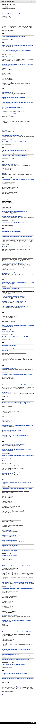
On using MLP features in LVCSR (8, 331)
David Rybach (4, 218)
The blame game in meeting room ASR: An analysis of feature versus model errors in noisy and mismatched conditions (17, 65)
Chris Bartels (19, 26)
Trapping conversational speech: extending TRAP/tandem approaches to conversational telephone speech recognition (18, 326)
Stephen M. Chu (20, 136)
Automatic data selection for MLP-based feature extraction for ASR (14, 296)
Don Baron (8, 351)
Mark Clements (6, 574)
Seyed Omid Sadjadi (29, 59)
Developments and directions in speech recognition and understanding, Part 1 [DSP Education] (17, 173)
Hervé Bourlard (14, 292)
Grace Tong (29, 655)
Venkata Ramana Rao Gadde (23, 264)
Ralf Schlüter (15, 218)
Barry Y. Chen (4, 284)
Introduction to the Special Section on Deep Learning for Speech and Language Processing (16, 119)
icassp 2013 (4, 54)
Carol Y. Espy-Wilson (5, 240)
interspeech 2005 (5, 298)
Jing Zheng (25, 217)
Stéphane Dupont (18, 369)
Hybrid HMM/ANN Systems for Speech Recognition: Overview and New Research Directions (16, 483)
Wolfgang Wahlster (6, 259)
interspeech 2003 (5, 348)
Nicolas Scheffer (7, 60)
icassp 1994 (4, 657)
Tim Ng (33, 265)
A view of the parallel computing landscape (10, 164)
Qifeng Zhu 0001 (10, 289)
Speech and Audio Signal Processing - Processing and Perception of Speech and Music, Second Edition (18, 130)
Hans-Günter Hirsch (23, 655)
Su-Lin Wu (4, 468)
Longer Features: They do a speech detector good (11, 113)
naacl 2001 (4, 396)
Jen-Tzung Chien (20, 121)
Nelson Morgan (10, 37)
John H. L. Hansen (14, 27)
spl (2, 532)
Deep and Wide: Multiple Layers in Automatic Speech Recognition (14, 97)
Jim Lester (28, 240)
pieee (3, 607)
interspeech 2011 (5, 144)
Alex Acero (8, 239)
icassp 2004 (4, 329)
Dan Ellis (12, 131)
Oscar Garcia (17, 574)
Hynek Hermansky (19, 291)
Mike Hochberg (7, 688)
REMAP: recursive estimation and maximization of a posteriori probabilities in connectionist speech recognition (16, 566)
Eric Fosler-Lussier (5, 426)
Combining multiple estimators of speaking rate (10, 460)
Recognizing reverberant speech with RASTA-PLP (11, 494)
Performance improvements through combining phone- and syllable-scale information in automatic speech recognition (18, 473)
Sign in (32, 1)
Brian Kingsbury (4, 136)
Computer (3, 559)
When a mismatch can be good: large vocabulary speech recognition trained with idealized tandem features (16, 205)
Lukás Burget (12, 369)
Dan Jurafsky (8, 16)
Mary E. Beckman (22, 573)
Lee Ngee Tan (13, 60)
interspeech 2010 (5, 153)
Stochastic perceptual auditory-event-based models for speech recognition (15, 659)
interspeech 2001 (5, 389)
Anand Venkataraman (15, 267)
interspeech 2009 (5, 188)
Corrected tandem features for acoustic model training (12, 199)
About (2, 722)
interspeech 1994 (5, 662)
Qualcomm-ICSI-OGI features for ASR (9, 368)
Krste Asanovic (4, 165)
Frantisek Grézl (10, 274)
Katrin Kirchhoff (20, 218)
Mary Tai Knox (4, 212)
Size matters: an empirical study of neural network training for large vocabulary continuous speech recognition (16, 420)
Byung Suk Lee (9, 59)
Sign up (34, 1)
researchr (2, 1)
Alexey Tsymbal (15, 187)
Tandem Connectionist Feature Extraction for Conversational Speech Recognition (16, 336)
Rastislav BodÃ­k (10, 165)
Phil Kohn (18, 688)
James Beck (21, 622)
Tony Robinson (4, 687)
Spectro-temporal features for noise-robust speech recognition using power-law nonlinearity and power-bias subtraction (16, 51)
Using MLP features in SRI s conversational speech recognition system (15, 306)
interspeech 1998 (5, 453)
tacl (2, 17)
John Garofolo (19, 240)
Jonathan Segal (16, 583)
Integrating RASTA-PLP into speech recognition (10, 654)
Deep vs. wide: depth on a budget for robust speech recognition (13, 77)
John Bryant (9, 258)
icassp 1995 (4, 586)
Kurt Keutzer (26, 165)
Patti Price (4, 577)
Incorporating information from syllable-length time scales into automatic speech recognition (16, 466)
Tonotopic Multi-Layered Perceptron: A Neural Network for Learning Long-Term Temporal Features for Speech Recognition (18, 283)
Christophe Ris (10, 491)
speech (3, 406)
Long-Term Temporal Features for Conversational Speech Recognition (14, 320)
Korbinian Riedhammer (20, 83)
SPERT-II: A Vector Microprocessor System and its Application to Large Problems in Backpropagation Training (17, 621)
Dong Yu (3, 121)
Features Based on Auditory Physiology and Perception (12, 107)
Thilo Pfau (6, 353)
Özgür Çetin (9, 232)
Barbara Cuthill (31, 239)
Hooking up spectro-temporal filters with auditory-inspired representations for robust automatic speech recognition (17, 92)
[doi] (10, 17)
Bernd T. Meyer (4, 93)
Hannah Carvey (19, 358)
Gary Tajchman (31, 583)
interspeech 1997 (5, 492)
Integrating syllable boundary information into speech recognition (14, 510)
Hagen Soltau (10, 136)
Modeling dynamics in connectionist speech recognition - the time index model (16, 649)
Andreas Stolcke (20, 217)
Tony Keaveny (21, 165)
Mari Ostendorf (4, 267)
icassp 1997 (4, 497)
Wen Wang (15, 26)
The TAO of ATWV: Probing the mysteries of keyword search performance (15, 82)
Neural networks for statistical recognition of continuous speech (13, 605)
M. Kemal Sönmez (23, 289)
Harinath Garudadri (24, 369)
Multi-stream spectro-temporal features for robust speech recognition (14, 222)
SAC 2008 (4, 208)
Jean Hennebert (5, 491)
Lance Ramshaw (24, 241)
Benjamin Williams (19, 60)
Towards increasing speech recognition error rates (11, 535)
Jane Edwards (13, 351)
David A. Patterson (15, 166)
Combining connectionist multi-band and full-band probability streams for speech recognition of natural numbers (16, 450)
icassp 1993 (4, 682)
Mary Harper (4, 239)
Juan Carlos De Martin (15, 411)
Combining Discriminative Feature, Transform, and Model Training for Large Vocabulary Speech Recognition (17, 247)
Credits (9, 722)
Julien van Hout (10, 26)
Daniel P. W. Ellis (20, 393)
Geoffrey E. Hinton (8, 121)
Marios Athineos (19, 292)
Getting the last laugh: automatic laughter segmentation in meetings (14, 211)
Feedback (26, 722)
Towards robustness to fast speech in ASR (9, 550)
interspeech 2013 (5, 47)
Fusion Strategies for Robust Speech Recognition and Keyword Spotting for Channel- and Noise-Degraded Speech (17, 24)
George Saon (15, 136)
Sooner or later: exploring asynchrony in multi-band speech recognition (15, 435)
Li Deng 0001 (10, 174)
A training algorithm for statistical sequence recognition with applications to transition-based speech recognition (17, 530)
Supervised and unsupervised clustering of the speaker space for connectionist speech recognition (17, 679)
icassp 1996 (4, 553)
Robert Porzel (20, 258)
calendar (9, 1)
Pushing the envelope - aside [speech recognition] (11, 288)
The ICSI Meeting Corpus (6, 350)
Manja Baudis (25, 258)
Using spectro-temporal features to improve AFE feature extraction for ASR (15, 150)
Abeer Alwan (4, 27)
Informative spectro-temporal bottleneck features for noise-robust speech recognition (17, 45)
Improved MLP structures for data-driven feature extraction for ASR (14, 301)
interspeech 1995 (5, 569)
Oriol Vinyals (4, 78)
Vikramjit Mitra (4, 26)
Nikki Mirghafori (15, 212)
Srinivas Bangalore (14, 239)
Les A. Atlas (16, 573)
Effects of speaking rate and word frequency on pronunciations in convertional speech (17, 425)
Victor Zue (4, 578)
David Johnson (26, 622)
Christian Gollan (10, 218)
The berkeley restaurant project (7, 643)
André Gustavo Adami (6, 369)
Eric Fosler (26, 583)
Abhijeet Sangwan (27, 27)
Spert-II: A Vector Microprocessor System (9, 555)
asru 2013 (4, 84)
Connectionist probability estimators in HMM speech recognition (13, 664)
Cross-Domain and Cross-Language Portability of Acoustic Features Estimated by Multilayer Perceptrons (16, 273)
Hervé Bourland (10, 616)
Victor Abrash (28, 634)
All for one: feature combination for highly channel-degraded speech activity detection (17, 56)
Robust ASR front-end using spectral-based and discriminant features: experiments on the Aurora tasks (17, 385)
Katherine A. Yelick (8, 168)
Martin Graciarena (31, 217)
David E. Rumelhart (22, 634)
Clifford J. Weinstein (24, 577)
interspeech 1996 (5, 521)
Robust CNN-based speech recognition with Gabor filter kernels (13, 36)
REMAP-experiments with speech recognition (10, 545)
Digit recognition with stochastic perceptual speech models (12, 610)
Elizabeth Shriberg (12, 353)
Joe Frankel (4, 232)
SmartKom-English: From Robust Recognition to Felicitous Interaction (14, 256)
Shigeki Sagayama (27, 121)
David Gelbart (4, 187)
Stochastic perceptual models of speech (9, 615)
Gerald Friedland (9, 156)
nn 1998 (3, 486)
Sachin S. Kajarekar (17, 370)
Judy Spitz (14, 577)
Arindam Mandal (10, 217)
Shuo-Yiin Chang (5, 37)
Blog (21, 722)
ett (2, 412)
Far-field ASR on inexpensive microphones (10, 345)
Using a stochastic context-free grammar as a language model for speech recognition (17, 582)
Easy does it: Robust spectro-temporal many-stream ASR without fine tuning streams (17, 102)
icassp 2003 (4, 354)
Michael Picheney (14, 241)
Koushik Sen (21, 166)
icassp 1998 (4, 458)
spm (3, 177)
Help (12, 722)
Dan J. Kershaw (13, 688)
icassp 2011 (4, 139)
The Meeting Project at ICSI (7, 392)
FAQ (23, 722)
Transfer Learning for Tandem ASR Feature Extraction (11, 231)
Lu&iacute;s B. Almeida (11, 687)
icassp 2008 (4, 202)
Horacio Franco (24, 26)
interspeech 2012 (5, 94)
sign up (6, 694)
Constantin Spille (10, 93)
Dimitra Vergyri (29, 26)
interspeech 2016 (5, 30)
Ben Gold (3, 131)
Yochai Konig (10, 525)
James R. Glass (15, 174)
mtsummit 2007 (4, 244)
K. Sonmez (9, 267)
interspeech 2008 (5, 213)
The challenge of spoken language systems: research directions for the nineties (16, 572)
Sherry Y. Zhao (4, 192)
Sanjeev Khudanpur (21, 174)
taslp (3, 99)
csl (2, 635)
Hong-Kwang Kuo (27, 136)
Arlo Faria (10, 83)
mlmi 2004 (4, 322)
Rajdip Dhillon (24, 358)
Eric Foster (9, 596)
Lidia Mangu (32, 136)
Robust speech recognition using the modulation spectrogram (13, 444)
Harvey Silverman (9, 577)
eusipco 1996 (4, 526)
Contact (5, 722)
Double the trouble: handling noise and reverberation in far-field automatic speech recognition (17, 375)
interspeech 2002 (5, 372)
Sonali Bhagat (14, 358)
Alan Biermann (27, 573)
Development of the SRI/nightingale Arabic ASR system (12, 216)
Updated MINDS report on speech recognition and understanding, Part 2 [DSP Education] (18, 179)
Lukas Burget (11, 387)
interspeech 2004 (5, 317)
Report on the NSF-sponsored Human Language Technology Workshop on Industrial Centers (17, 237)
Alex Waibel (18, 577)
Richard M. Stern (21, 27)
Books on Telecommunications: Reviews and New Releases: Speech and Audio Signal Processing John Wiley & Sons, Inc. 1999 (17, 409)
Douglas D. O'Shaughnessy (9, 175)
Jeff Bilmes (4, 520)
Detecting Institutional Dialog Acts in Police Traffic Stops (12, 13)
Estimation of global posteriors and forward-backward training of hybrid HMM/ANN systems (17, 489)
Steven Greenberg (16, 445)
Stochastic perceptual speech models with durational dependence (14, 518)
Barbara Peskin (19, 359)
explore (6, 1)
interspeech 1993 (5, 691)
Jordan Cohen (25, 239)
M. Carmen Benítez (5, 387)
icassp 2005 (4, 286)
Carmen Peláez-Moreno (6, 297)
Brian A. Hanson (22, 574)
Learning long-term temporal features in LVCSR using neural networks (14, 315)
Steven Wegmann (5, 83)
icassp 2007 (4, 250)
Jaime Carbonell (20, 239)
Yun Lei (13, 59)
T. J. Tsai (3, 73)
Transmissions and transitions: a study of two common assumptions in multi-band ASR (17, 455)
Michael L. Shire (9, 511)
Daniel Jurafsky (4, 583)
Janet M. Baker (4, 174)
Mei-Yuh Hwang (13, 249)
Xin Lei (18, 249)
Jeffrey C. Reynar (31, 241)
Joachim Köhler (4, 655)
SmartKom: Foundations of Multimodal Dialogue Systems (21, 259)
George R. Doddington (30, 291)
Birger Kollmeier (16, 93)
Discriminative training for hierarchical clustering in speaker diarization (15, 155)
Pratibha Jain (13, 291)
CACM (3, 169)
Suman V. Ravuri (5, 103)
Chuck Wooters (23, 353)
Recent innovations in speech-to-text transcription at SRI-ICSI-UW (14, 263)
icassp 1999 (4, 422)
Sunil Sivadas (28, 289)
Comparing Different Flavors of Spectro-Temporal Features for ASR (14, 141)
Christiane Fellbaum (13, 240)
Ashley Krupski (14, 359)
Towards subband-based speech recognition (10, 540)
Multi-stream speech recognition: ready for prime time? (12, 430)
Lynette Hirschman (11, 573)
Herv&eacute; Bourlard (25, 687)
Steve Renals (21, 491)
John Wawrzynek (26, 166)
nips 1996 (3, 592)
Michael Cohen (10, 634)
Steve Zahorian (30, 577)
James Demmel (16, 165)
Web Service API (16, 722)
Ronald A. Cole (4, 573)
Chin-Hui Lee (27, 174)
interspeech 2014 (5, 39)
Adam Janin (9, 27)
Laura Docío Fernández (6, 346)
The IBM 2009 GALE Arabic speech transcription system (12, 135)
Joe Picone (20, 241)
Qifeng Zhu (4, 268)
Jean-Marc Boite (18, 687)
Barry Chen (10, 264)
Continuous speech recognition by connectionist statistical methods (14, 673)
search (13, 1)
